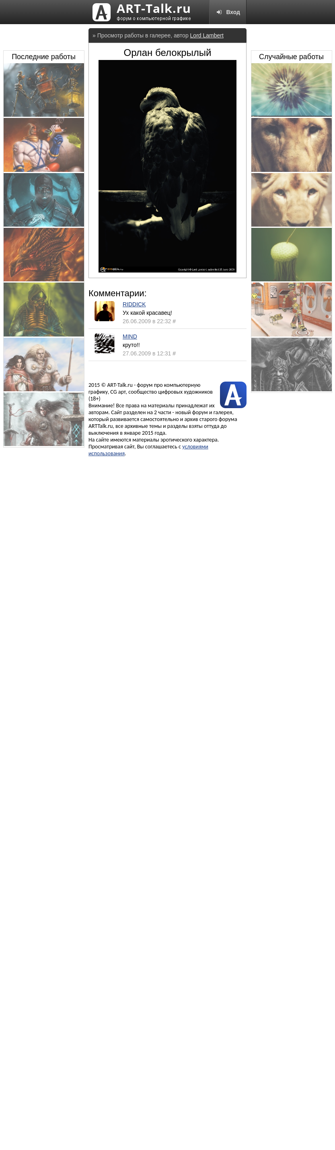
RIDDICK (134, 304)
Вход (228, 12)
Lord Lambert (207, 35)
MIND (130, 336)
